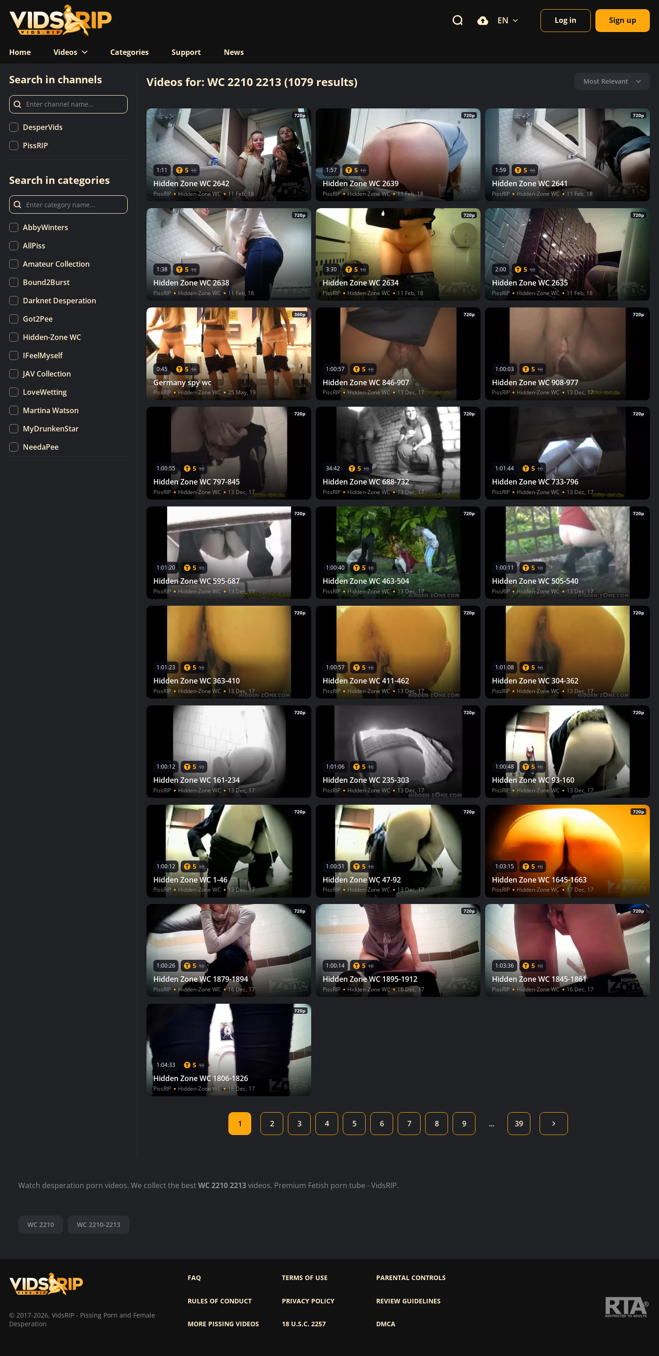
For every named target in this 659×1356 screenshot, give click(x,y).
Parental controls (411, 1278)
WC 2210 (40, 1224)
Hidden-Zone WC (52, 337)
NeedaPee (41, 447)
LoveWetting (45, 392)
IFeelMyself (43, 355)
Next (553, 1123)
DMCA (385, 1324)
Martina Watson (51, 410)
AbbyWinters (45, 227)
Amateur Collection (56, 264)
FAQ (194, 1278)
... (491, 1124)
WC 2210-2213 (98, 1224)
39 (519, 1124)
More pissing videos (223, 1324)
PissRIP (35, 145)
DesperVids (43, 127)
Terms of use (305, 1278)
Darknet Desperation (59, 300)
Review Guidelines (408, 1301)
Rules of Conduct (220, 1301)
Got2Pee (38, 318)
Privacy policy (308, 1301)
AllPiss (34, 245)
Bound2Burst (46, 282)
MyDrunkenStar (51, 428)
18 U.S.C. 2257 (304, 1324)
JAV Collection (47, 373)
